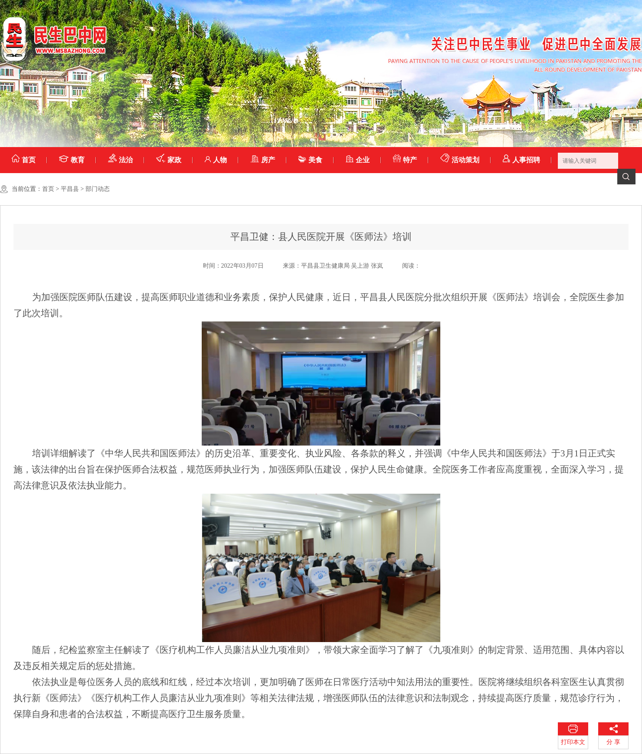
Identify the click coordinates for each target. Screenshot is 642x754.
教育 (72, 160)
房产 (262, 160)
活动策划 (459, 160)
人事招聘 (521, 160)
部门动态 (97, 189)
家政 (168, 160)
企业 (358, 160)
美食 (310, 160)
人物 (216, 160)
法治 (120, 160)
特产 (405, 160)
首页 (24, 160)
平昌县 (70, 189)
